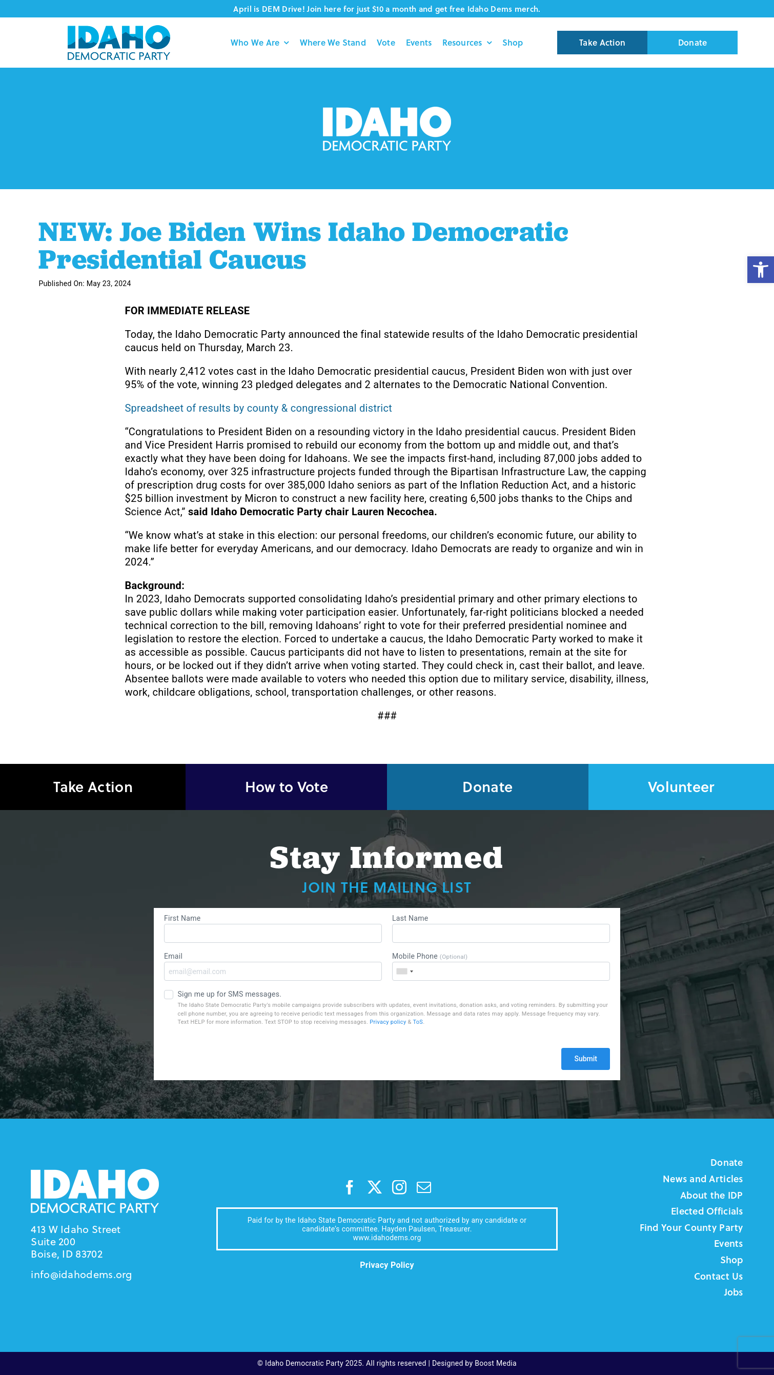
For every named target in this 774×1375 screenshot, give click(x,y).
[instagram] (399, 1187)
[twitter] (375, 1187)
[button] (760, 269)
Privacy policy (388, 1022)
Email (273, 966)
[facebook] (349, 1187)
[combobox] (404, 971)
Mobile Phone (501, 966)
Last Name (501, 928)
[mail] (424, 1187)
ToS (418, 1022)
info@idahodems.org (81, 1274)
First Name (273, 928)
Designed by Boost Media (474, 1363)
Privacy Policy (387, 1265)
